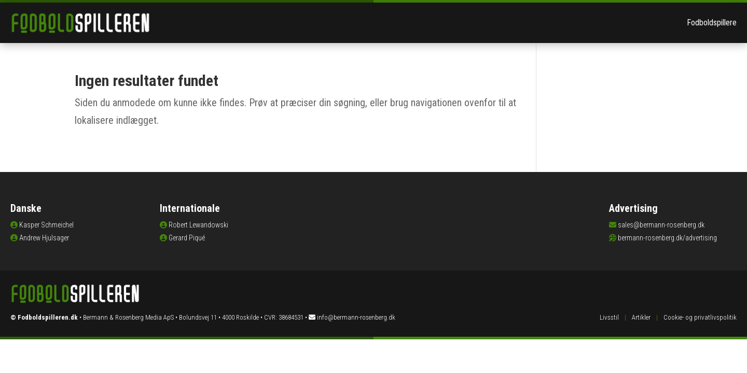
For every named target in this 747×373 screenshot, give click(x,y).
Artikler (641, 317)
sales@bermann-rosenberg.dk (661, 225)
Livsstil (609, 317)
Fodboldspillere (712, 22)
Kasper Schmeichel (46, 225)
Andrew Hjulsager (44, 238)
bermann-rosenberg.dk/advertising (667, 238)
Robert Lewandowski (198, 225)
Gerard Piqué (187, 238)
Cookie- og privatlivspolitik (700, 317)
